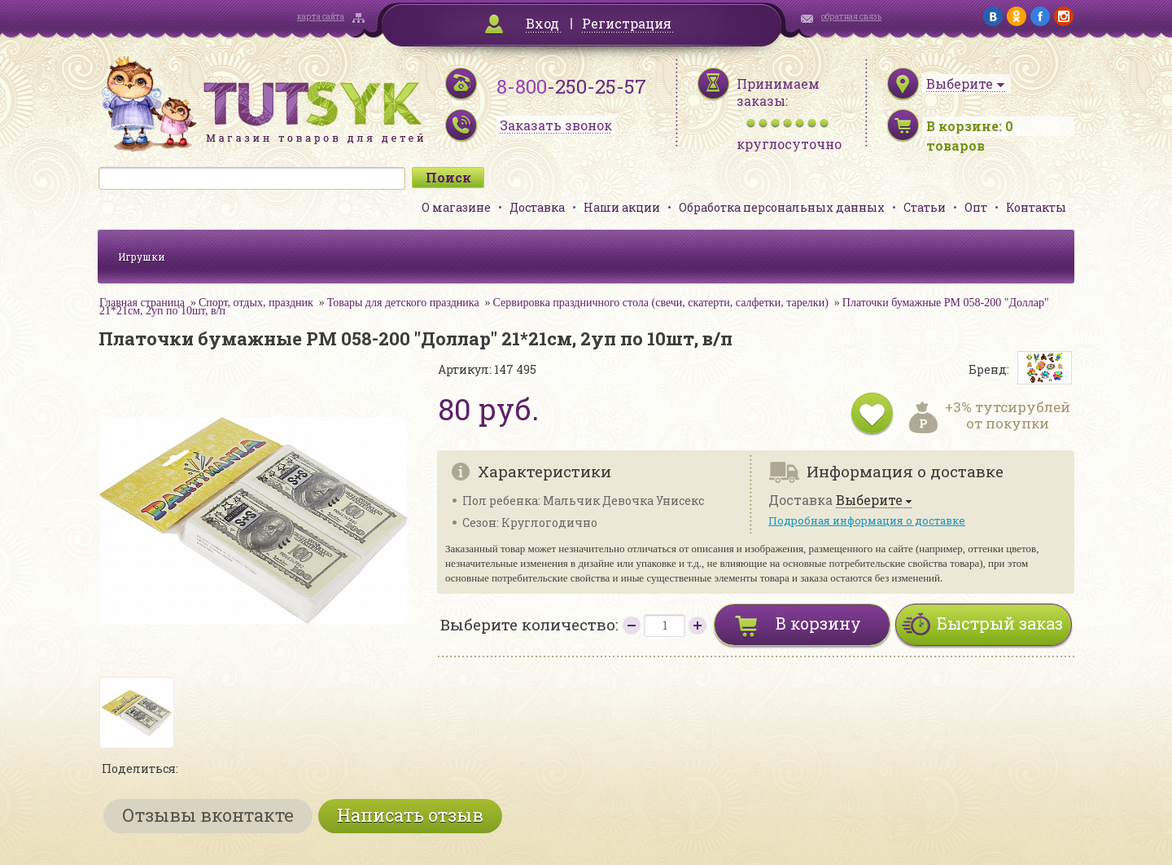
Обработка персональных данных (782, 207)
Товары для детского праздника (403, 302)
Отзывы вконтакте (208, 815)
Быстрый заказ (1000, 623)
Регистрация (626, 23)
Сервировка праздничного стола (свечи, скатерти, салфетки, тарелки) (661, 302)
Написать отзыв (410, 815)
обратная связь (851, 16)
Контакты (1036, 207)
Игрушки (141, 256)
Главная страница (142, 302)
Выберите (869, 500)
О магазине (456, 207)
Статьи (924, 207)
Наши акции (622, 207)
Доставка (537, 207)
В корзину (818, 623)
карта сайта (320, 16)
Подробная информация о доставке (866, 520)
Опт (975, 207)
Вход (542, 23)
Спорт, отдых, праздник (256, 302)
